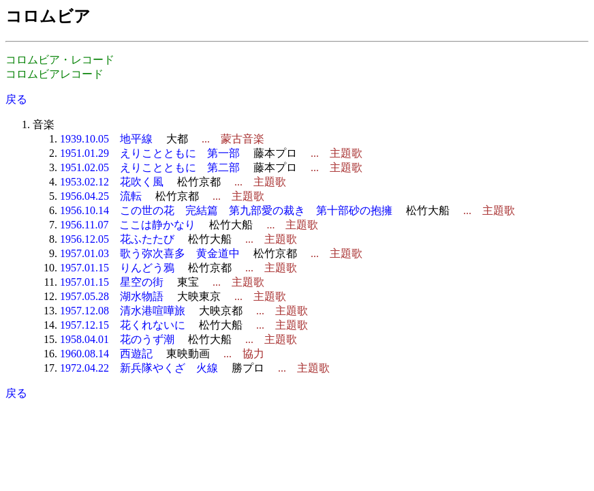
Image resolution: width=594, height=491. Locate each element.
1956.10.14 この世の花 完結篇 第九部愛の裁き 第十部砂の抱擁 (226, 210)
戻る (16, 99)
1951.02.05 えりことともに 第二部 (150, 167)
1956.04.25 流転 (101, 196)
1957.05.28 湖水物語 (111, 296)
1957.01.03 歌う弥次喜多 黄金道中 (150, 253)
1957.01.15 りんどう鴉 (117, 267)
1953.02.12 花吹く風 (111, 182)
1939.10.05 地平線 (106, 139)
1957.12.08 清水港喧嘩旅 (122, 310)
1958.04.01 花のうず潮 (117, 339)
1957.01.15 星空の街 (111, 282)
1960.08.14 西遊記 (106, 353)
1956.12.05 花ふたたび (117, 239)
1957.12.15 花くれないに (122, 325)
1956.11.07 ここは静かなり (128, 224)
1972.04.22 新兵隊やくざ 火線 (139, 368)
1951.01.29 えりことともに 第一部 (150, 153)
